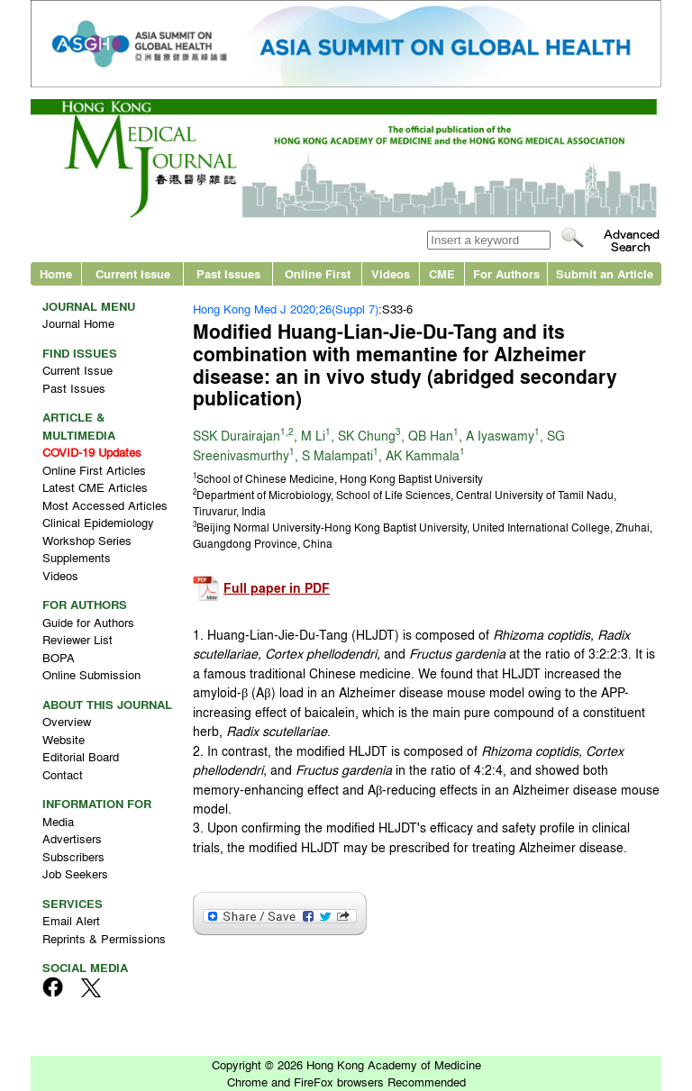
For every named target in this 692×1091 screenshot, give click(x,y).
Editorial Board (80, 756)
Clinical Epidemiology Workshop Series (98, 531)
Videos (390, 273)
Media (58, 821)
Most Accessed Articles (105, 505)
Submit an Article (604, 273)
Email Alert (71, 920)
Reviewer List (77, 639)
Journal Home (78, 323)
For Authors (506, 273)
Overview (66, 721)
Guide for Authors (88, 622)
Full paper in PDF (276, 587)
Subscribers (73, 856)
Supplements (76, 557)
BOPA (58, 657)
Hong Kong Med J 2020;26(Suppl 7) (285, 308)
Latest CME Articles (95, 486)
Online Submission (91, 674)
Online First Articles (94, 469)
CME (442, 273)
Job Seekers (75, 873)
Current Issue (133, 273)
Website (63, 739)
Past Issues (228, 273)
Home (56, 273)
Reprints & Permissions (104, 938)
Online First (318, 273)
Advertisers (72, 838)
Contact (62, 774)
